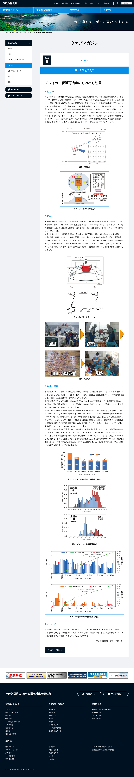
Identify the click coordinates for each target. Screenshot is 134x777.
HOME (55, 3)
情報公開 (8, 719)
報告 (9, 82)
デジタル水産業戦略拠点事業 (102, 747)
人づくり (52, 712)
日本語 (125, 3)
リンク (97, 3)
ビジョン (8, 709)
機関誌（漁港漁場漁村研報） (102, 709)
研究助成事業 (56, 728)
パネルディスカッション (16, 60)
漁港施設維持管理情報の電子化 (103, 750)
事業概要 (52, 709)
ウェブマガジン (16, 32)
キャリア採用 (10, 756)
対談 (9, 54)
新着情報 (64, 3)
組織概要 (8, 715)
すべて (10, 48)
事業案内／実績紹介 (45, 10)
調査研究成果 (96, 712)
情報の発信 (75, 10)
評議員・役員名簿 (14, 722)
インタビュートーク (14, 71)
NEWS (10, 76)
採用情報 (107, 10)
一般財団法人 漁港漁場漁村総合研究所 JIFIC (10, 3)
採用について (10, 747)
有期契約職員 (10, 759)
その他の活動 (53, 725)
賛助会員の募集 (10, 734)
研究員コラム (15, 90)
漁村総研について (10, 10)
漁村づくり (52, 722)
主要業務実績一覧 (55, 731)
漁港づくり (52, 715)
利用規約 (106, 3)
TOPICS (25, 32)
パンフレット (96, 715)
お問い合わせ (75, 3)
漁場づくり (52, 719)
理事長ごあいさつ (11, 712)
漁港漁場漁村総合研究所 (28, 693)
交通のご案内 (87, 3)
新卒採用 (8, 753)
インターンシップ (11, 750)
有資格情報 (9, 728)
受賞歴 (7, 731)
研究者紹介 (9, 725)
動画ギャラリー (97, 719)
